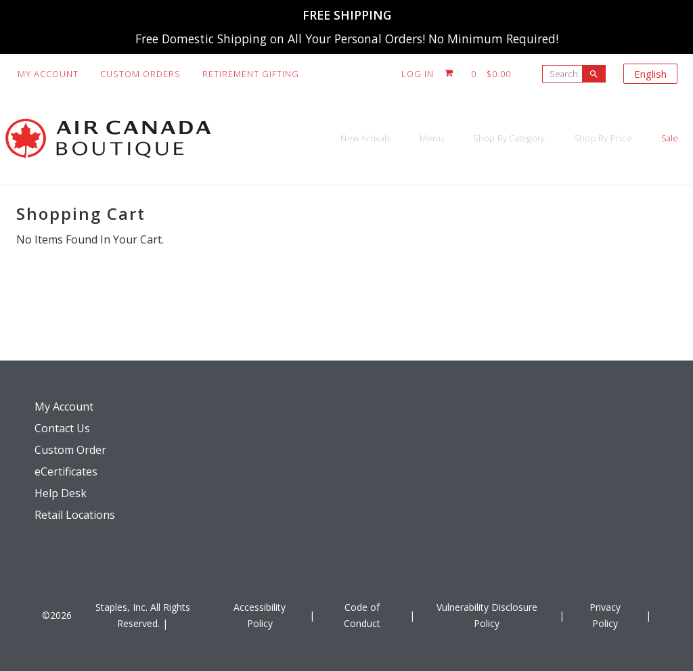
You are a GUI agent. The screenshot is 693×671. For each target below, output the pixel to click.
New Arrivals (259, 138)
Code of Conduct (362, 615)
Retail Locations (75, 514)
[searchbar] (594, 74)
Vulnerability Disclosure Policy (487, 615)
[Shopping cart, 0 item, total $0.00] (478, 74)
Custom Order (70, 449)
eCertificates (66, 471)
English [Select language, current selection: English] (650, 73)
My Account (48, 74)
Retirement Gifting (250, 74)
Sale (657, 138)
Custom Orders (140, 74)
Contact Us (62, 428)
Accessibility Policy (259, 615)
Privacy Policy (605, 615)
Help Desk (61, 493)
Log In (417, 74)
